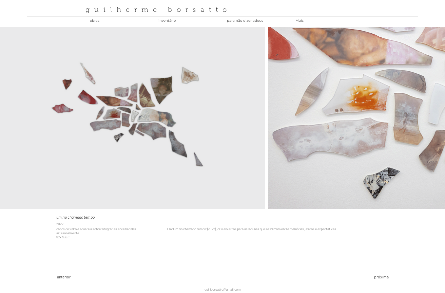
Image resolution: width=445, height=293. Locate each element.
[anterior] (81, 277)
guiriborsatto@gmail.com (222, 289)
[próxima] (366, 277)
